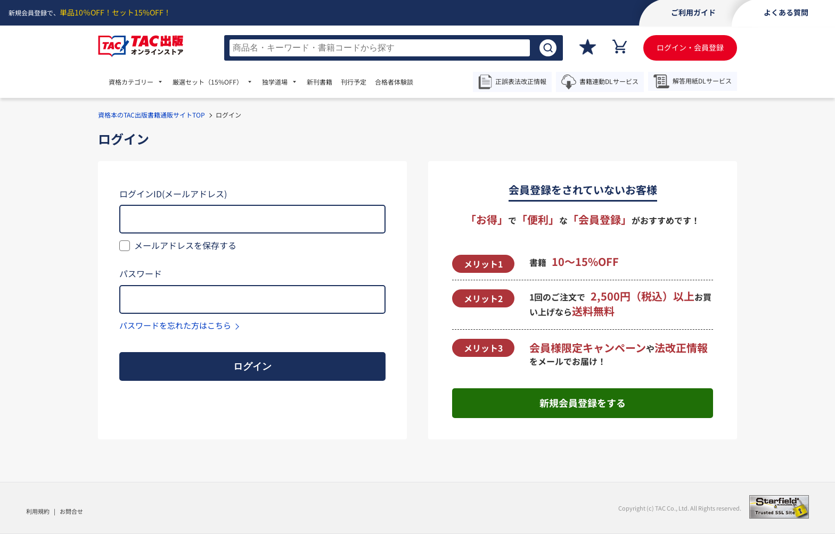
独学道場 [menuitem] (275, 82)
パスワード (140, 273)
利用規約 (38, 511)
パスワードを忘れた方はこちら (175, 325)
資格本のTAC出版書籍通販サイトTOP (151, 114)
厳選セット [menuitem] (208, 82)
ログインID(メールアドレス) (173, 193)
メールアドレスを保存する (185, 245)
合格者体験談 (394, 82)
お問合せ (71, 511)
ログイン (252, 366)
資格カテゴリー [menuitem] (131, 82)
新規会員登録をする (582, 403)
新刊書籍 (319, 82)
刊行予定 (353, 82)
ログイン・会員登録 (690, 47)
